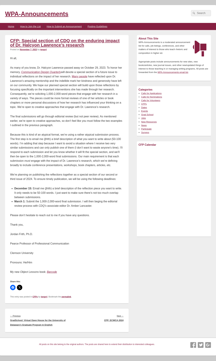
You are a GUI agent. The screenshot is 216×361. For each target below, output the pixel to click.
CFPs (35, 297)
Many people (79, 76)
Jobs (143, 118)
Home (11, 26)
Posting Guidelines (97, 26)
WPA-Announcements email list (173, 72)
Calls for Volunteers (150, 100)
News (144, 125)
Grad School (147, 114)
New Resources (149, 122)
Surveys (145, 132)
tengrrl (43, 49)
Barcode (52, 271)
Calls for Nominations (151, 97)
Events (144, 111)
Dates (144, 107)
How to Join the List (30, 26)
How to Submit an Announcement (64, 26)
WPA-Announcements (36, 13)
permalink (66, 297)
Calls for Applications (151, 93)
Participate (146, 129)
